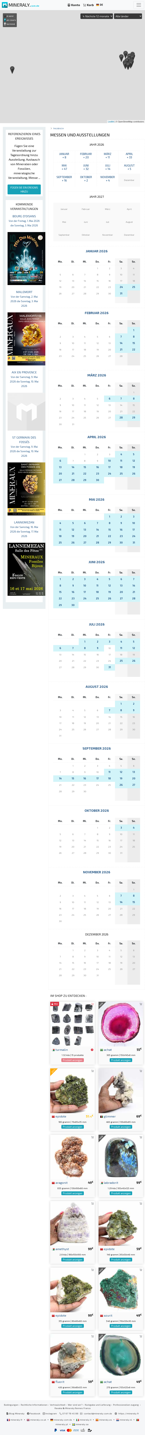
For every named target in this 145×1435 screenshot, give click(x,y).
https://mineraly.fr (128, 1413)
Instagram (50, 1413)
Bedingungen (11, 1404)
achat (106, 1049)
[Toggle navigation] (138, 5)
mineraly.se (80, 1424)
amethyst (60, 1249)
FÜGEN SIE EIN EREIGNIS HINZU (24, 189)
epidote (59, 1116)
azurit (106, 1315)
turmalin (60, 1049)
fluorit (58, 1381)
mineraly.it (84, 1419)
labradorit (109, 1182)
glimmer (108, 1116)
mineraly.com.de (61, 1419)
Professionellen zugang (126, 1404)
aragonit (60, 1182)
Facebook (33, 1413)
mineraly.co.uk (37, 1419)
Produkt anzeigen (72, 1060)
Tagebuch (58, 128)
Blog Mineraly (15, 1413)
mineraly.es (104, 1419)
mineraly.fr (15, 1419)
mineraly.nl (124, 1419)
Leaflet (111, 121)
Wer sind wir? (75, 1404)
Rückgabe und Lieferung (98, 1404)
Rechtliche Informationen (34, 1404)
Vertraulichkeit (57, 1404)
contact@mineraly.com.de (98, 1413)
